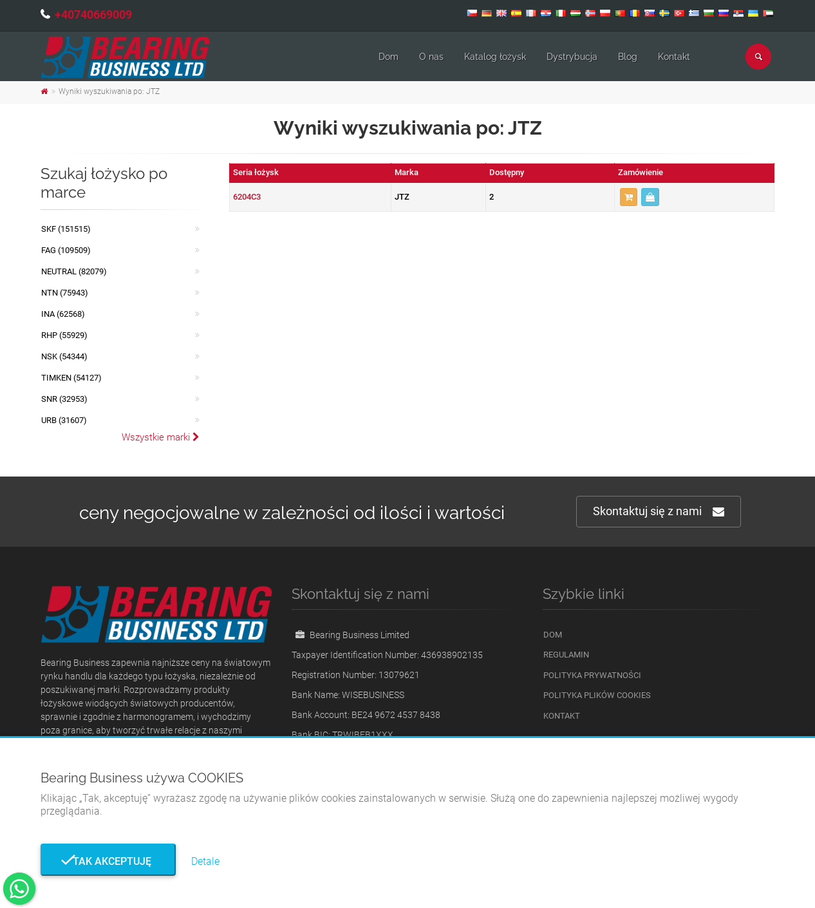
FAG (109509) (66, 250)
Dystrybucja (572, 57)
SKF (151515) (66, 229)
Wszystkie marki (161, 437)
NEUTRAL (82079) (74, 271)
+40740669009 (93, 14)
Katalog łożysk (495, 57)
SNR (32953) (64, 399)
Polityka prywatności (592, 675)
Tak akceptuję (108, 861)
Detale (205, 861)
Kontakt (674, 57)
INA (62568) (63, 314)
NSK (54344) (64, 356)
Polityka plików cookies (597, 695)
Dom (388, 57)
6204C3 (247, 197)
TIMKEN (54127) (71, 378)
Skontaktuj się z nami (658, 512)
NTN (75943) (64, 293)
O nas (431, 57)
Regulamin (566, 654)
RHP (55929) (64, 335)
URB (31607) (64, 420)
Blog (627, 57)
